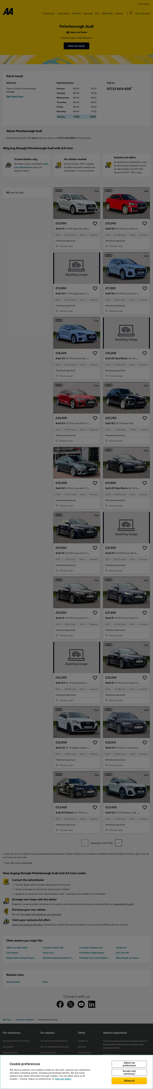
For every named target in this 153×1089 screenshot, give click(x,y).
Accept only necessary (129, 1072)
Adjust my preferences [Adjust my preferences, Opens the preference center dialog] (129, 1064)
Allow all (129, 1080)
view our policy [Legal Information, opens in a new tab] (63, 1079)
